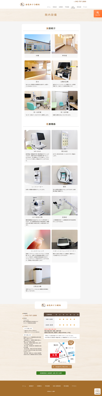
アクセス (74, 386)
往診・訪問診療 (57, 386)
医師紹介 (31, 386)
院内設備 (66, 386)
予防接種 (47, 386)
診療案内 (39, 386)
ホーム (24, 386)
